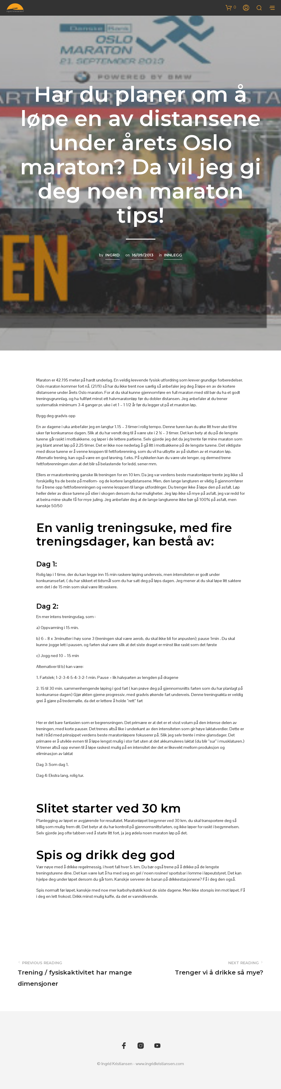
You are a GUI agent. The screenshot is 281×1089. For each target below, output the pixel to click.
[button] (231, 7)
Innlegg (173, 255)
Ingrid (112, 255)
